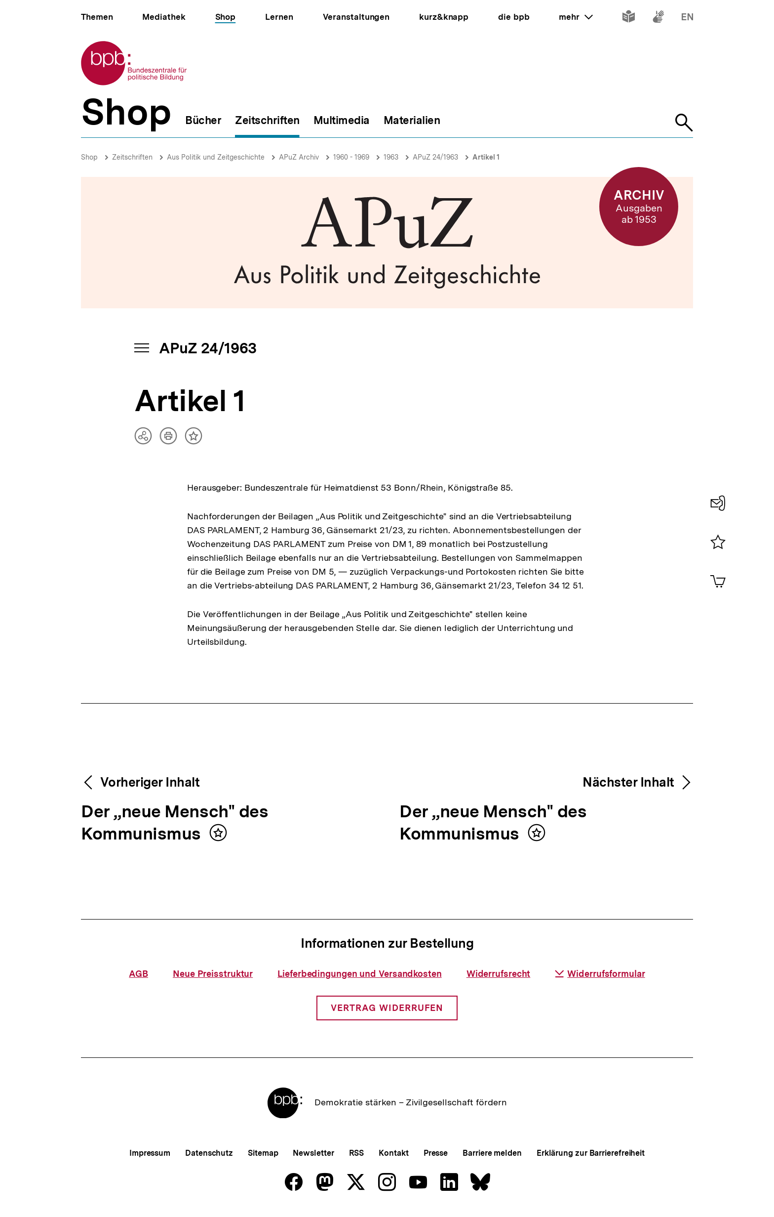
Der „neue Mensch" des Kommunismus (174, 823)
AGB (138, 973)
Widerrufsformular (600, 973)
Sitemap (263, 1153)
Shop (89, 157)
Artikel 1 (486, 157)
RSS (356, 1153)
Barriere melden (492, 1153)
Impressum (149, 1153)
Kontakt (393, 1153)
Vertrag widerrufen (387, 1008)
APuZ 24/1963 (435, 157)
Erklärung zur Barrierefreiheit (591, 1153)
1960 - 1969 (351, 157)
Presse (436, 1153)
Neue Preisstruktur (213, 973)
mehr (575, 17)
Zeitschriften (132, 157)
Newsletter (313, 1153)
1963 (391, 157)
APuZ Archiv (299, 157)
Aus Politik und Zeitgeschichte (216, 157)
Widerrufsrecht (498, 973)
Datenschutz (209, 1153)
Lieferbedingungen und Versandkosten (359, 973)
